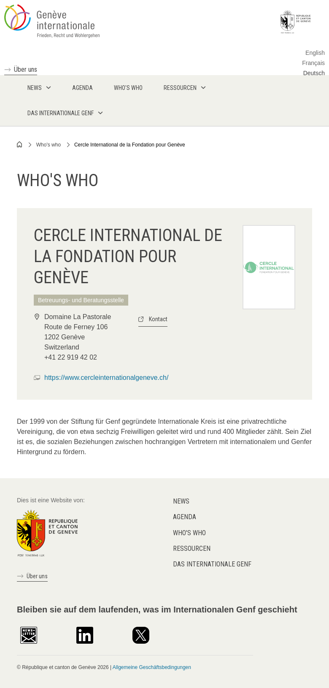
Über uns (25, 69)
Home (20, 144)
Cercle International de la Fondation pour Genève (129, 145)
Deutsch (314, 73)
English (315, 52)
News (181, 501)
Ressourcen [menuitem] (180, 87)
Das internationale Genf (212, 564)
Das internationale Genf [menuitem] (60, 113)
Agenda (184, 517)
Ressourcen (191, 548)
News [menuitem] (34, 87)
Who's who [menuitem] (128, 87)
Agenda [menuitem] (82, 87)
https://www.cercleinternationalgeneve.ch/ (106, 377)
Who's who (48, 145)
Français (313, 63)
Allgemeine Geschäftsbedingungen (152, 667)
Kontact (158, 319)
